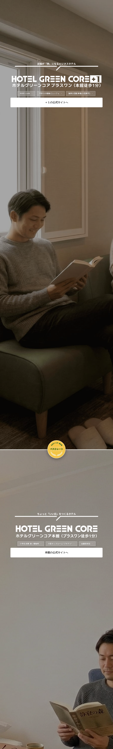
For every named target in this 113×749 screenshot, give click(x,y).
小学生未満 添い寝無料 (29, 544)
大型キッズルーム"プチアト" (60, 544)
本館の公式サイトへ (56, 552)
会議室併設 (85, 544)
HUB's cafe (25, 93)
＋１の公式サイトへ (56, 102)
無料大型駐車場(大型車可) (79, 93)
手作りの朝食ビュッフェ (49, 93)
